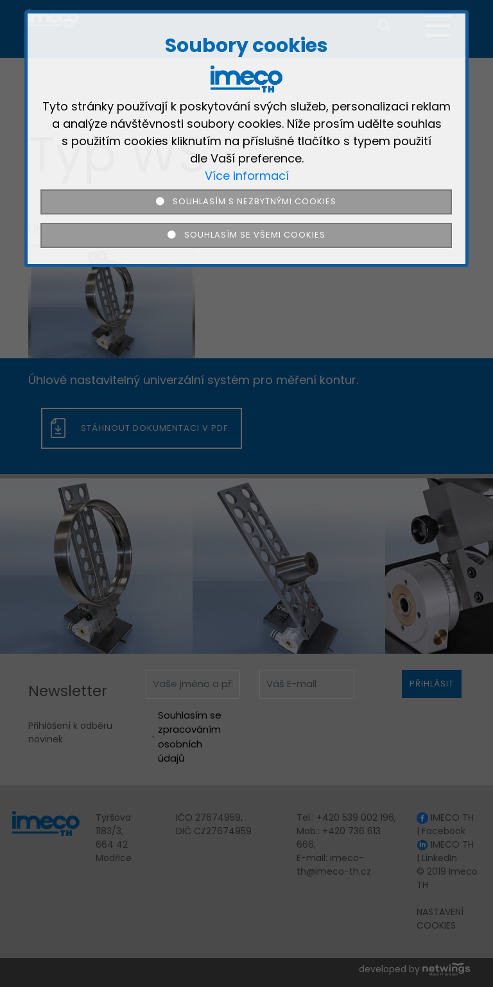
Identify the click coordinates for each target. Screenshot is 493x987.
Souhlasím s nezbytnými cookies (247, 201)
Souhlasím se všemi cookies (246, 235)
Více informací (247, 176)
